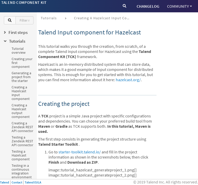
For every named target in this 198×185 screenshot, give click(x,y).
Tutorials (49, 18)
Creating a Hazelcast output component (21, 111)
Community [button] (179, 6)
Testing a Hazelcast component (21, 155)
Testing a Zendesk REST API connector (22, 141)
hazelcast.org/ (128, 79)
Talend (4, 182)
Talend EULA (33, 182)
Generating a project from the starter (21, 77)
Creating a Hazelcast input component (21, 93)
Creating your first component (22, 63)
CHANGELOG (148, 6)
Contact (17, 182)
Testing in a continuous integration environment (22, 171)
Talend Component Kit (24, 2)
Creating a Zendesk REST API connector (22, 127)
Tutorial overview (19, 50)
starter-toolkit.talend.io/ (80, 151)
